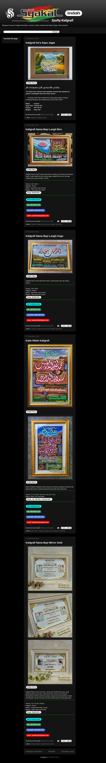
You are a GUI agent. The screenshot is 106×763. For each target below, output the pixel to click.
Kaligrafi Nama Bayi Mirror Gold (44, 542)
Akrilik (32, 744)
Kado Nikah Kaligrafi (37, 340)
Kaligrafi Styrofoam (56, 224)
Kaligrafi (33, 117)
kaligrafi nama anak (43, 224)
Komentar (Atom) (53, 757)
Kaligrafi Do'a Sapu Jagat (40, 42)
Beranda (51, 751)
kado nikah (34, 531)
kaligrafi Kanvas (42, 117)
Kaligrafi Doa (48, 531)
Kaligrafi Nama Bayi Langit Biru (44, 129)
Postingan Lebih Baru (34, 751)
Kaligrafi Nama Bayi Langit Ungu (44, 236)
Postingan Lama (67, 751)
